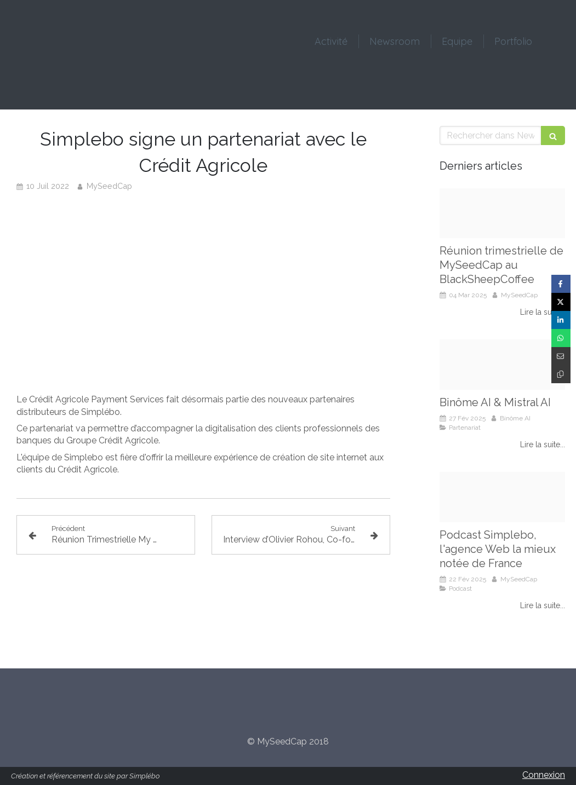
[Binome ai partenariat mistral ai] (502, 364)
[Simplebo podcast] (502, 497)
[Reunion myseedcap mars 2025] (502, 213)
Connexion (543, 775)
